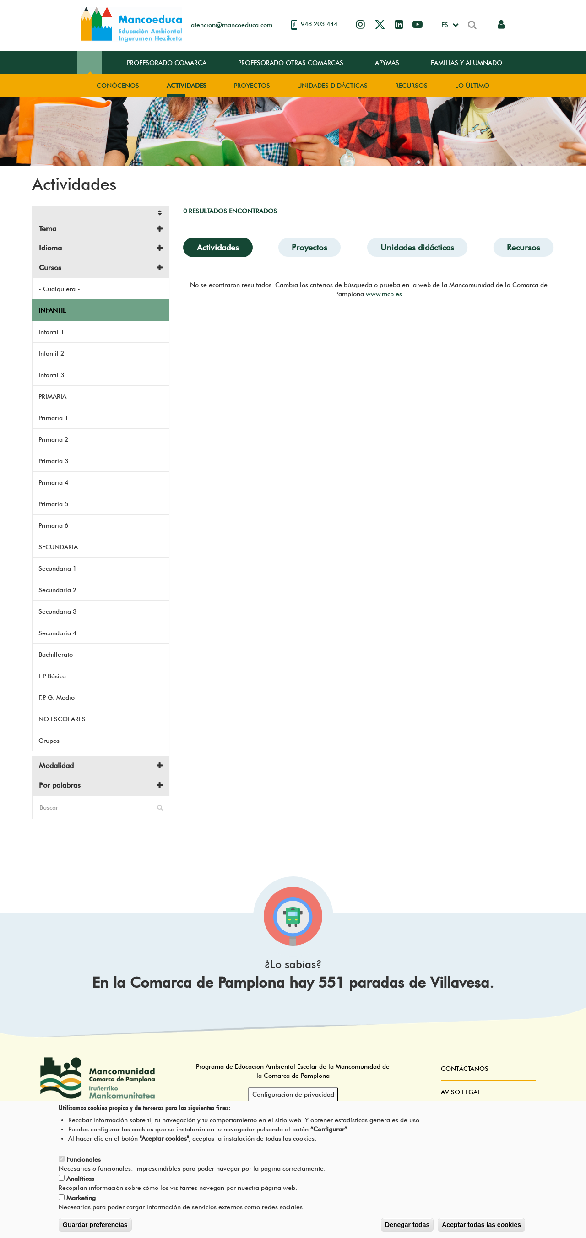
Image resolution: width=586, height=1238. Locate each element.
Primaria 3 (53, 461)
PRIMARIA (52, 396)
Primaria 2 (53, 439)
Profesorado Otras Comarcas (290, 62)
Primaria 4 (53, 482)
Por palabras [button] (60, 785)
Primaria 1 (53, 418)
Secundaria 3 (57, 611)
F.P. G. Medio (56, 697)
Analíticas (80, 1181)
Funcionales (83, 1162)
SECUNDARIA (58, 547)
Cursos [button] (50, 267)
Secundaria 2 (57, 590)
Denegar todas (407, 1228)
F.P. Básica (52, 676)
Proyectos (252, 85)
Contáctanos (464, 1068)
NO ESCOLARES (62, 719)
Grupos (49, 740)
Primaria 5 (53, 504)
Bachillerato (55, 654)
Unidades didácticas (332, 85)
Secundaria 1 (57, 568)
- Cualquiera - (59, 288)
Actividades (186, 85)
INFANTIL (52, 310)
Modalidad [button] (56, 765)
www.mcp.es (384, 293)
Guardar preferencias (95, 1228)
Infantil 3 (51, 374)
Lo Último (472, 85)
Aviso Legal (461, 1092)
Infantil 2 (51, 353)
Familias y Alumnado (466, 62)
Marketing (81, 1201)
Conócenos (118, 85)
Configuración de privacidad (293, 1097)
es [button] (445, 24)
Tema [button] (47, 228)
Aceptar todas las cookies (481, 1228)
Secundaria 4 (57, 633)
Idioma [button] (50, 247)
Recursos (411, 85)
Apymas (387, 62)
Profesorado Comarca (166, 62)
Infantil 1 (51, 331)
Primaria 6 (53, 525)
